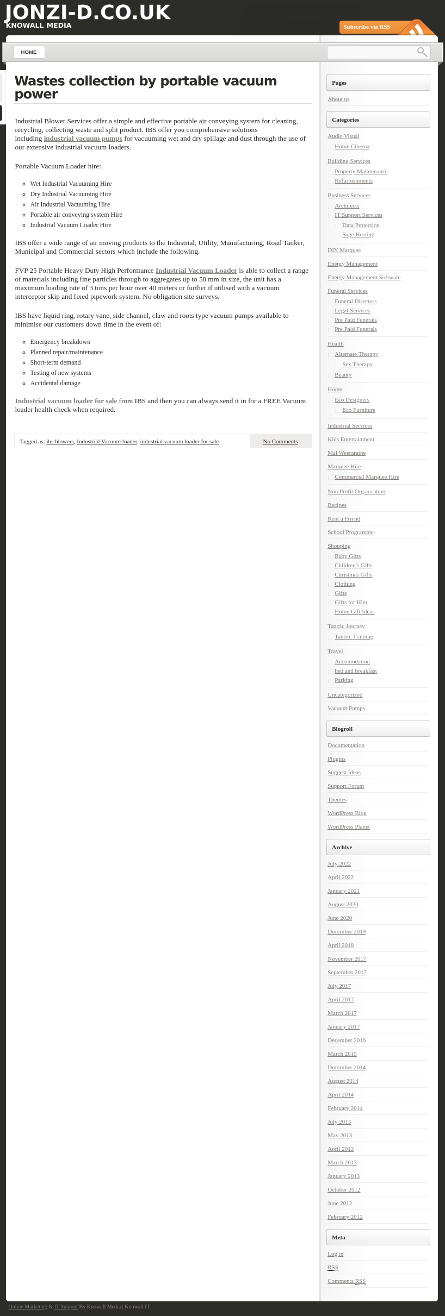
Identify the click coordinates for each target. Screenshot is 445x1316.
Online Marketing (28, 1306)
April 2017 (340, 999)
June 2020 (339, 917)
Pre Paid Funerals (356, 319)
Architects (347, 205)
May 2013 (339, 1135)
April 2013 (340, 1148)
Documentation (345, 745)
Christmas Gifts (353, 574)
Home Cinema (352, 146)
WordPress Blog (347, 813)
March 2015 (341, 1053)
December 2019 (346, 931)
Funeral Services (347, 290)
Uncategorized (344, 694)
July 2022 (339, 863)
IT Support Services (358, 214)
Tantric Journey (346, 626)
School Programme (350, 532)
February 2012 (344, 1216)
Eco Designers (352, 399)
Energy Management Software (363, 277)
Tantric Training (354, 636)
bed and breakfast (356, 670)
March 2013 (341, 1162)
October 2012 (343, 1189)
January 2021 (343, 890)
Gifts (341, 593)
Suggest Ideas (344, 772)
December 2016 (346, 1040)
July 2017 (339, 985)
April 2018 (340, 945)
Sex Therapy (357, 364)
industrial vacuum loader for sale (179, 441)
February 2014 (344, 1108)
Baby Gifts (348, 556)
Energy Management (352, 263)
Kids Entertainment (350, 439)
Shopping (338, 545)
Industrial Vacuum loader (107, 441)
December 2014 (346, 1067)
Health (335, 343)
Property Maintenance (361, 171)
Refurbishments (354, 180)
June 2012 (339, 1203)
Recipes (337, 505)
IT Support (66, 1306)
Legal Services (352, 310)
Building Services (348, 161)
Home (334, 389)
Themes (337, 799)
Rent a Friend (343, 518)
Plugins (336, 758)
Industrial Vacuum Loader (196, 270)
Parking (344, 679)
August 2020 (343, 904)
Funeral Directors (355, 301)
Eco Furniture (358, 409)
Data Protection (361, 225)
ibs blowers (59, 441)
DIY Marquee (344, 250)
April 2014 (340, 1094)
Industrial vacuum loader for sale (67, 401)
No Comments (280, 441)
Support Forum (345, 785)
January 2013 (343, 1176)
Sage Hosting (358, 234)
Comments (346, 1280)
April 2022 (340, 877)
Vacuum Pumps (346, 708)
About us (338, 99)
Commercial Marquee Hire (367, 476)
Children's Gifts (354, 565)
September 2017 (347, 972)
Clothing (345, 583)
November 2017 (346, 958)
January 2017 (343, 1026)
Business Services (348, 195)
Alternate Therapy (356, 353)
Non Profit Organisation (356, 491)
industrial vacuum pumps (83, 138)
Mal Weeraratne (346, 452)
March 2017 (341, 1013)
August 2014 (343, 1080)
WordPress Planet (348, 826)
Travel (335, 651)
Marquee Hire (344, 466)
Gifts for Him (351, 602)
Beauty (343, 374)
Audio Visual (343, 136)
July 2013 (339, 1121)
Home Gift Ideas (354, 611)
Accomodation (352, 661)
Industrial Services (349, 425)
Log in (335, 1253)
